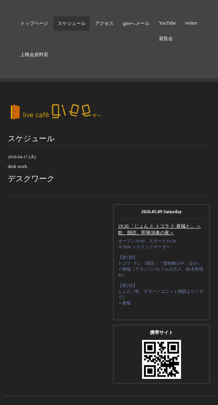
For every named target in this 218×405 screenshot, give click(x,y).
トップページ (34, 23)
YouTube (167, 23)
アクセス (104, 23)
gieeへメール (136, 23)
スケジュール (72, 23)
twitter (191, 23)
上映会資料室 (34, 54)
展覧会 (166, 38)
